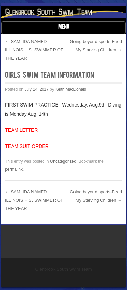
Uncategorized (63, 161)
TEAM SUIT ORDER (27, 146)
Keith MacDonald (70, 89)
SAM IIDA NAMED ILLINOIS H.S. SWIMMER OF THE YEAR (34, 50)
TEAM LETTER (21, 130)
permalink (14, 169)
